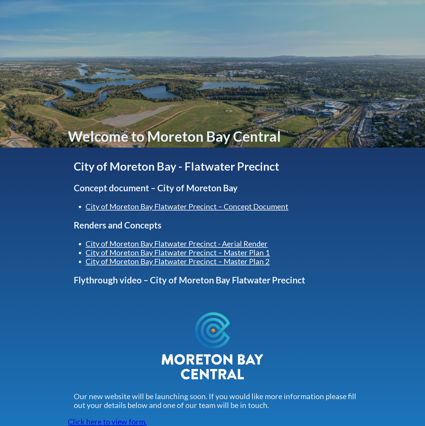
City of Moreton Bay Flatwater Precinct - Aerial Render (177, 243)
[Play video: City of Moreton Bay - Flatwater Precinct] (212, 298)
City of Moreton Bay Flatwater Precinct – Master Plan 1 (178, 252)
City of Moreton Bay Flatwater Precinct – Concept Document (187, 206)
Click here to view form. (107, 421)
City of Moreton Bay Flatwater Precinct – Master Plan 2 (178, 261)
